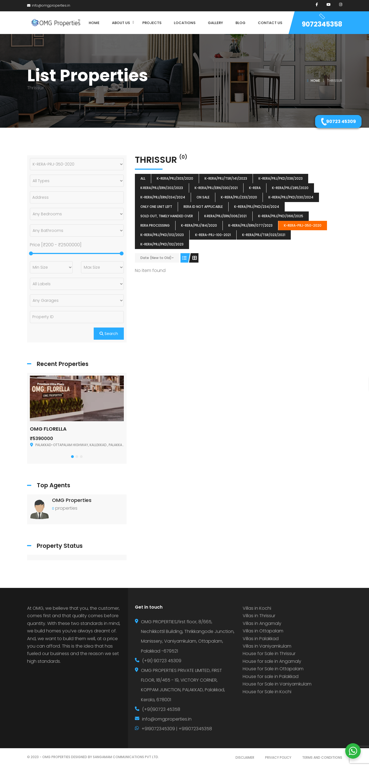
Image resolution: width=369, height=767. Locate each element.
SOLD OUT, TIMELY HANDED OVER (166, 216)
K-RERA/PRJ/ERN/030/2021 (216, 187)
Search (109, 333)
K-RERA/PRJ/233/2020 (239, 197)
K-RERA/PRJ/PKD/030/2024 (290, 197)
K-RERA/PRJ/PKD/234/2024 (256, 206)
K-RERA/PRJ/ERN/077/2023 (250, 225)
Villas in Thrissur (259, 615)
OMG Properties (71, 500)
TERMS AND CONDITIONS (322, 757)
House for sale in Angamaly (272, 661)
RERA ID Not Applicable (203, 206)
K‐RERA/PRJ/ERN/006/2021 (225, 216)
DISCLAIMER (244, 757)
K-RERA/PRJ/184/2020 (199, 225)
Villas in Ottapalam (263, 631)
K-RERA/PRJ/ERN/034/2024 (162, 197)
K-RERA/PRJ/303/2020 (175, 178)
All (142, 178)
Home (315, 80)
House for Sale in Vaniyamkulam (277, 684)
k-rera (255, 187)
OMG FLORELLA (48, 428)
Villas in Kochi (257, 608)
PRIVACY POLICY (278, 757)
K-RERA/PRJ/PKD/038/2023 (280, 178)
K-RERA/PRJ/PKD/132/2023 (162, 244)
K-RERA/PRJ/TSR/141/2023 (226, 178)
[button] (72, 456)
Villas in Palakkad (261, 638)
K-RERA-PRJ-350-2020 (302, 225)
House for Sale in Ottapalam (273, 669)
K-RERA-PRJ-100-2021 (213, 234)
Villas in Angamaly (262, 623)
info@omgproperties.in (48, 5)
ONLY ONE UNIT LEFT (156, 206)
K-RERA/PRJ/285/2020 (290, 187)
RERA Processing (155, 225)
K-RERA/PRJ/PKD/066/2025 (280, 216)
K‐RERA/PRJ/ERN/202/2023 (161, 187)
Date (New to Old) (156, 257)
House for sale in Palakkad (271, 676)
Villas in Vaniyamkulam (267, 646)
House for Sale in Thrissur (269, 653)
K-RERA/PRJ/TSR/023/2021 (263, 234)
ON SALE (203, 197)
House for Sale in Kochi (267, 692)
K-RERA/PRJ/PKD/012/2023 (162, 234)
